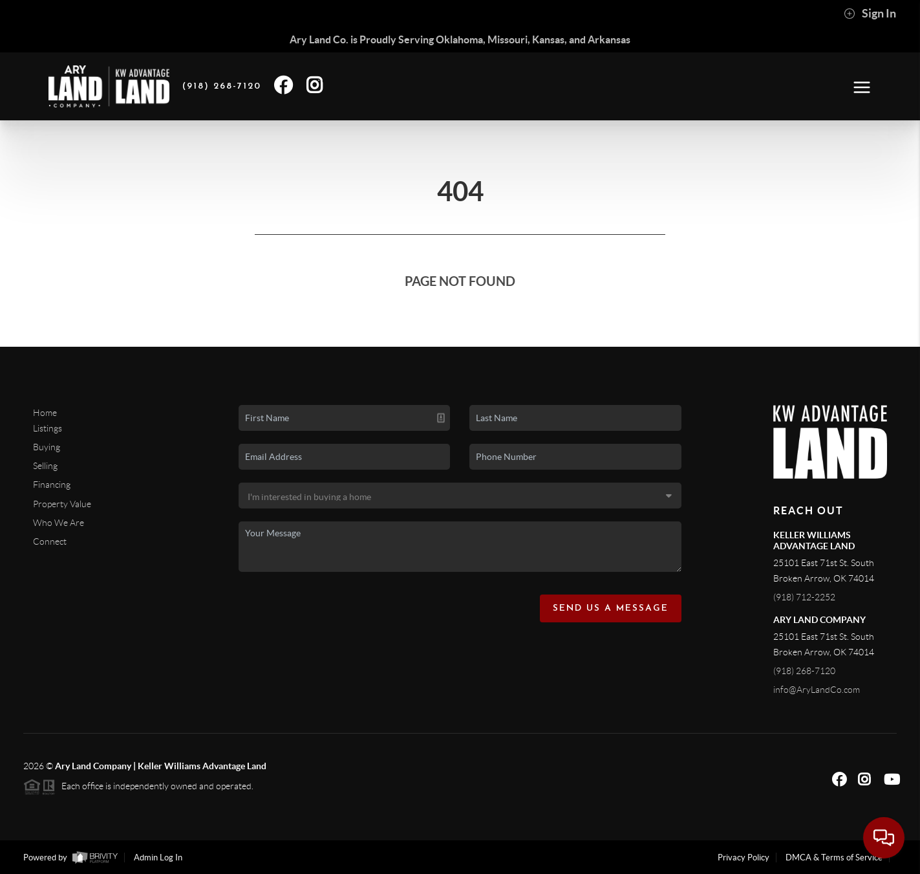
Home (45, 413)
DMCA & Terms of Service (834, 857)
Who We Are (58, 523)
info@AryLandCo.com (816, 689)
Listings (47, 428)
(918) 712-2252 (804, 597)
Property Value (62, 504)
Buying (46, 447)
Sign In (870, 13)
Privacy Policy (743, 857)
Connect (50, 541)
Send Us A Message (611, 608)
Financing (51, 484)
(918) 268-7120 (804, 671)
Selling (45, 466)
